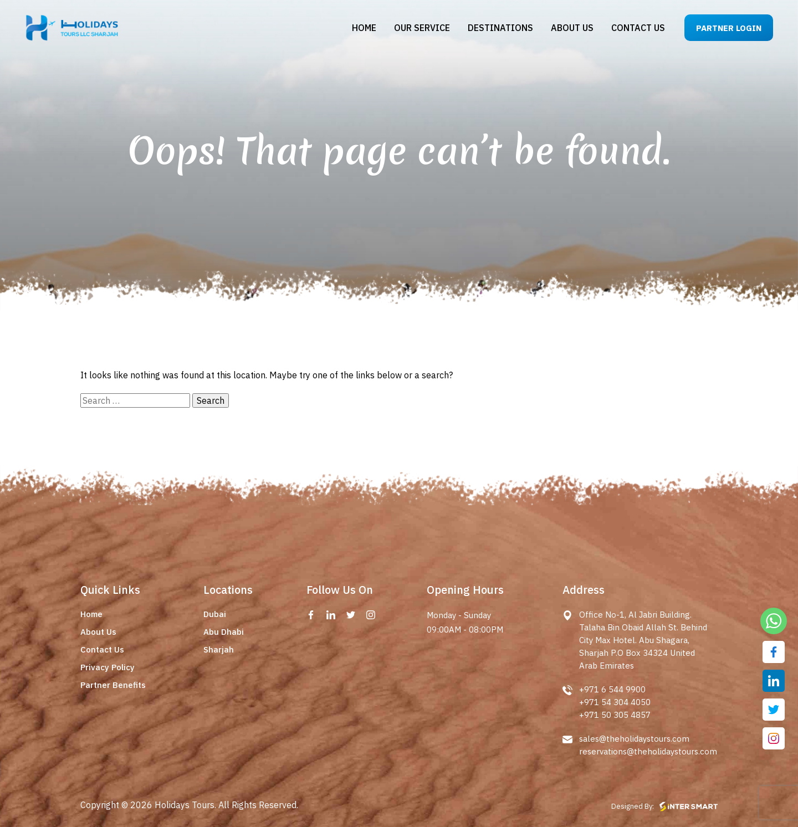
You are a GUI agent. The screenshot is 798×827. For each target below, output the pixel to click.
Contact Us (102, 649)
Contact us (638, 27)
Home (364, 27)
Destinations (500, 27)
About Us (98, 631)
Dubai (214, 614)
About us (572, 27)
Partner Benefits (113, 685)
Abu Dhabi (223, 631)
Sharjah (218, 649)
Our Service (422, 27)
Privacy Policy (107, 667)
